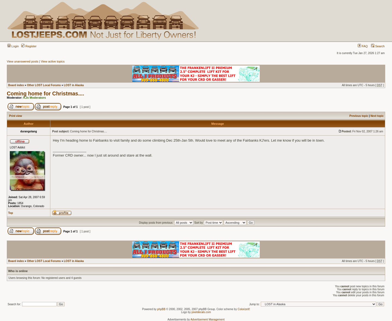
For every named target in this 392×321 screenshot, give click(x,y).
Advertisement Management (208, 319)
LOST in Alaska (74, 85)
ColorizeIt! (244, 309)
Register (28, 46)
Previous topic (359, 115)
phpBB (161, 309)
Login (13, 46)
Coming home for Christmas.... (45, 93)
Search (378, 46)
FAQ (363, 46)
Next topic (377, 115)
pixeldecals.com (201, 312)
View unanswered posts (22, 61)
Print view (15, 115)
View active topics (53, 61)
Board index (16, 85)
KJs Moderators (34, 97)
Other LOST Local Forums (44, 85)
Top (10, 212)
